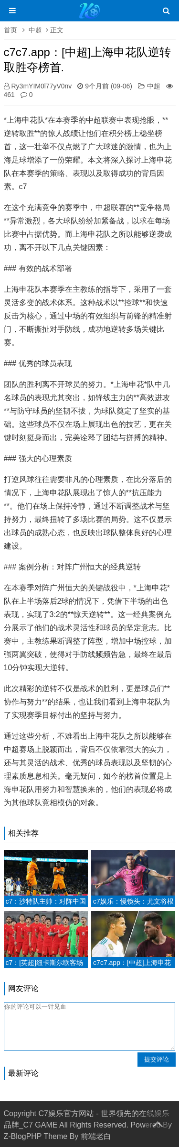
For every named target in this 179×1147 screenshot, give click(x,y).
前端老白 (96, 1136)
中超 (35, 30)
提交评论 (156, 1059)
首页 (10, 30)
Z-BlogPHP (23, 1136)
